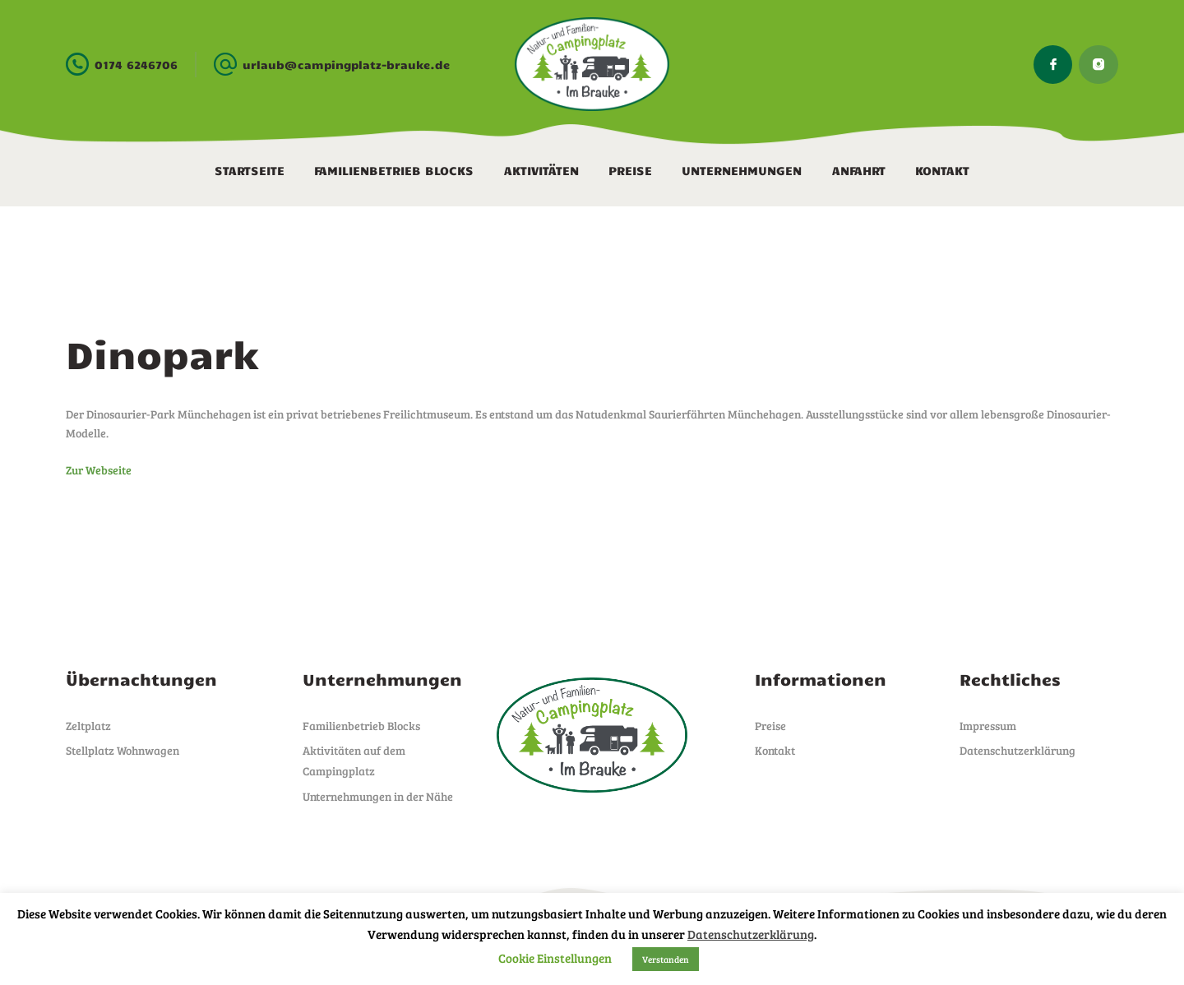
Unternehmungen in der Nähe (378, 796)
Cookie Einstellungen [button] (555, 958)
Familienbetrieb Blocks (361, 725)
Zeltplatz (88, 725)
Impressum (988, 725)
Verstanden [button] (665, 959)
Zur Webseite (99, 470)
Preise (770, 725)
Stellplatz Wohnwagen (122, 750)
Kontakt (775, 750)
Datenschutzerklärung (1017, 750)
